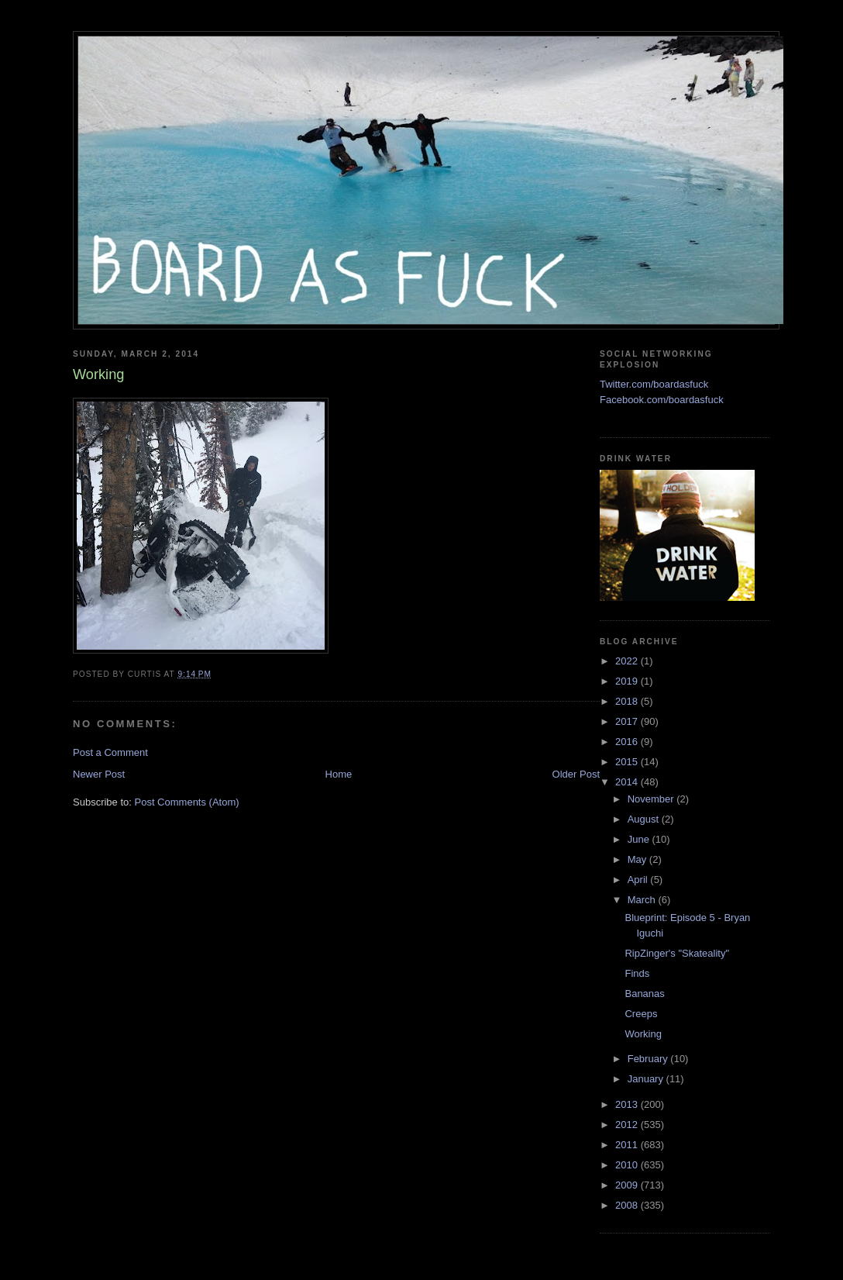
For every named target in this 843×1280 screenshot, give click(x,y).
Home (339, 774)
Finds (637, 973)
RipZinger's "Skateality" (677, 953)
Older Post (576, 774)
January (647, 1079)
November (652, 799)
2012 (628, 1124)
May (638, 859)
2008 (628, 1205)
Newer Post (99, 774)
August (645, 819)
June (640, 839)
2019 (628, 681)
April (639, 879)
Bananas (644, 993)
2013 (628, 1104)
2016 (628, 741)
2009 (628, 1185)
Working (643, 1034)
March (643, 900)
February (649, 1058)
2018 (628, 701)
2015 (628, 762)
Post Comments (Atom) (187, 802)
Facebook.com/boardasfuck (662, 399)
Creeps (641, 1014)
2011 (628, 1145)
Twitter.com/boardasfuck (654, 384)
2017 (628, 721)
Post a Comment (110, 752)
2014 (628, 782)
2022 (628, 661)
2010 (628, 1165)
